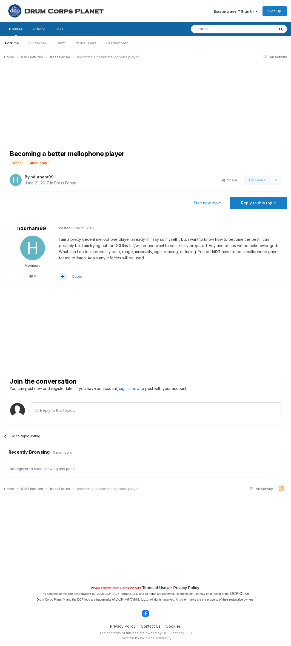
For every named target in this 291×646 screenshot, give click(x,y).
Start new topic (207, 203)
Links (59, 29)
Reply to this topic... (55, 410)
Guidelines (38, 43)
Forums (12, 43)
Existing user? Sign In (236, 11)
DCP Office (239, 593)
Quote (77, 276)
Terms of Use (154, 588)
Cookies (173, 626)
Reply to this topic (258, 203)
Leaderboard (117, 43)
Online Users (85, 43)
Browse (15, 31)
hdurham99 (42, 177)
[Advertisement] (104, 106)
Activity (38, 29)
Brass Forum (65, 183)
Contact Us (151, 626)
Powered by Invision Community (145, 638)
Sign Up (274, 11)
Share (229, 180)
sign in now (129, 388)
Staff (61, 43)
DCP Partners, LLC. (132, 599)
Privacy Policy (186, 588)
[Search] (219, 29)
